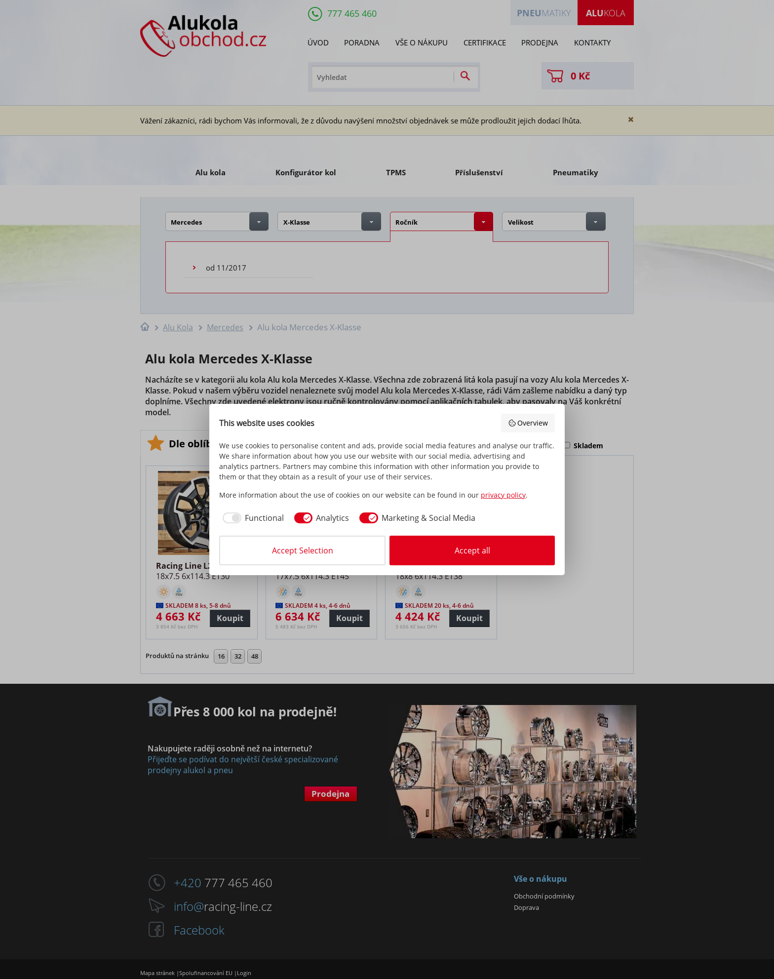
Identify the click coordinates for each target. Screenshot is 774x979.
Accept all (472, 550)
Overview (528, 423)
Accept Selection (302, 550)
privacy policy (503, 495)
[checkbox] (251, 518)
